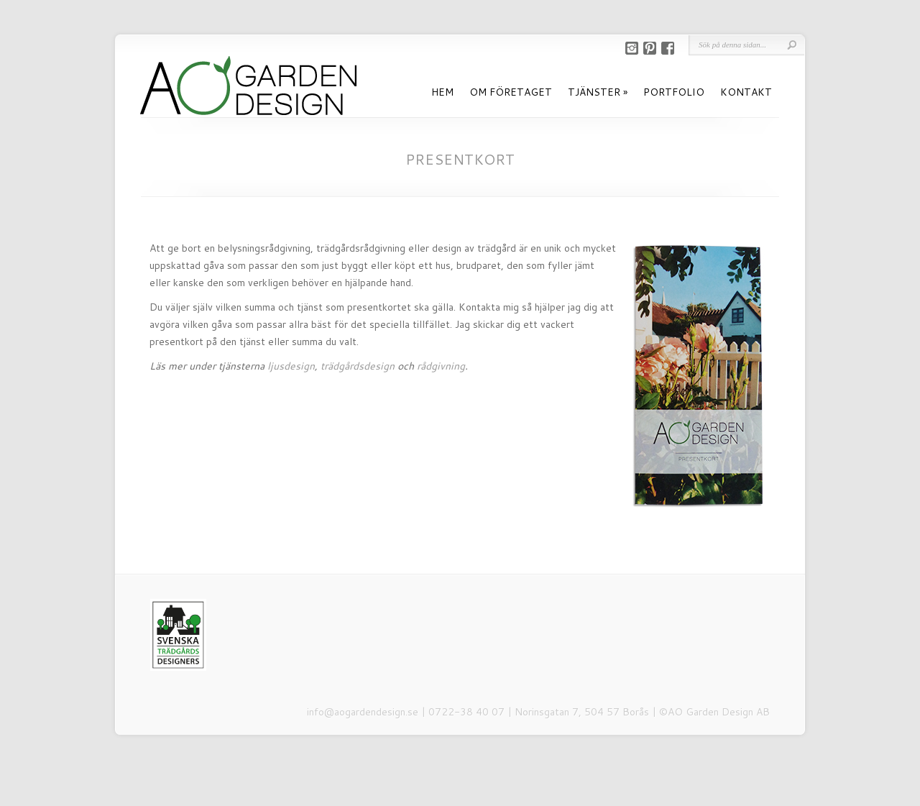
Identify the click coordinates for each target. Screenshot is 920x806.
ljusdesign (291, 366)
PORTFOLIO (673, 92)
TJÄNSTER (594, 92)
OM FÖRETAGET (510, 92)
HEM (442, 92)
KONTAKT (746, 92)
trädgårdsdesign (358, 366)
